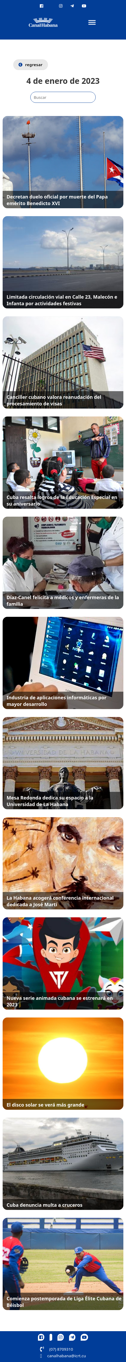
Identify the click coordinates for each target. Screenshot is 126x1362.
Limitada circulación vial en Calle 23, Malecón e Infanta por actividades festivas (62, 300)
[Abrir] (92, 22)
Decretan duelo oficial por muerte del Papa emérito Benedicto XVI (57, 199)
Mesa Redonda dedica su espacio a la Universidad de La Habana (50, 800)
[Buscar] (63, 97)
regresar (30, 64)
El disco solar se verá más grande (45, 1105)
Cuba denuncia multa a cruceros (45, 1205)
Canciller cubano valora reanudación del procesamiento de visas (54, 400)
